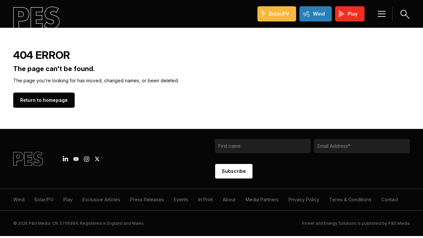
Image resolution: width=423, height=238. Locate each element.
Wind (314, 14)
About (229, 199)
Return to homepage (44, 100)
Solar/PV (275, 14)
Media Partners (262, 199)
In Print (205, 199)
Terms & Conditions (350, 199)
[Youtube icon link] (76, 159)
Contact (389, 199)
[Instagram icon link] (86, 159)
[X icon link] (97, 159)
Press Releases (147, 199)
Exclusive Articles (101, 199)
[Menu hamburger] (382, 14)
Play (348, 14)
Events (181, 199)
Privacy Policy (303, 199)
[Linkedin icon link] (65, 159)
